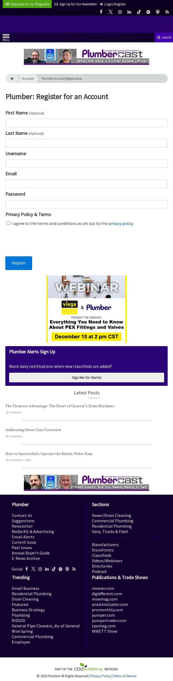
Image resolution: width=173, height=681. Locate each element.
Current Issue (24, 542)
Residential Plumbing (112, 526)
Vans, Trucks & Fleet (110, 531)
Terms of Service (124, 676)
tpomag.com (104, 625)
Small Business (25, 588)
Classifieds (101, 555)
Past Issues (22, 547)
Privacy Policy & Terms (28, 214)
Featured (20, 604)
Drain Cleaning (25, 599)
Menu (6, 39)
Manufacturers (105, 544)
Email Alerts (23, 536)
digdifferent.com (107, 593)
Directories (102, 566)
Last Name (24, 133)
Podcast (99, 571)
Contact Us (22, 515)
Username (15, 153)
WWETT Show (104, 631)
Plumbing (21, 615)
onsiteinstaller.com (110, 604)
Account (28, 78)
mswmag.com (105, 599)
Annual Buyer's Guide (31, 553)
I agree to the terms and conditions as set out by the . (70, 223)
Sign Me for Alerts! (86, 377)
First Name (24, 113)
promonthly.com (107, 609)
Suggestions (23, 520)
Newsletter (22, 526)
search (163, 37)
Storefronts (103, 550)
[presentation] (46, 244)
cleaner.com (103, 588)
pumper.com (103, 615)
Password (15, 194)
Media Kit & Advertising (33, 531)
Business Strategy (28, 609)
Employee (21, 642)
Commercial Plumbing (112, 520)
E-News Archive (26, 558)
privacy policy (120, 223)
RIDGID (18, 620)
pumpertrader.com (109, 620)
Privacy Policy (100, 676)
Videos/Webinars (107, 560)
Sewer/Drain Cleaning (111, 515)
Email (11, 174)
